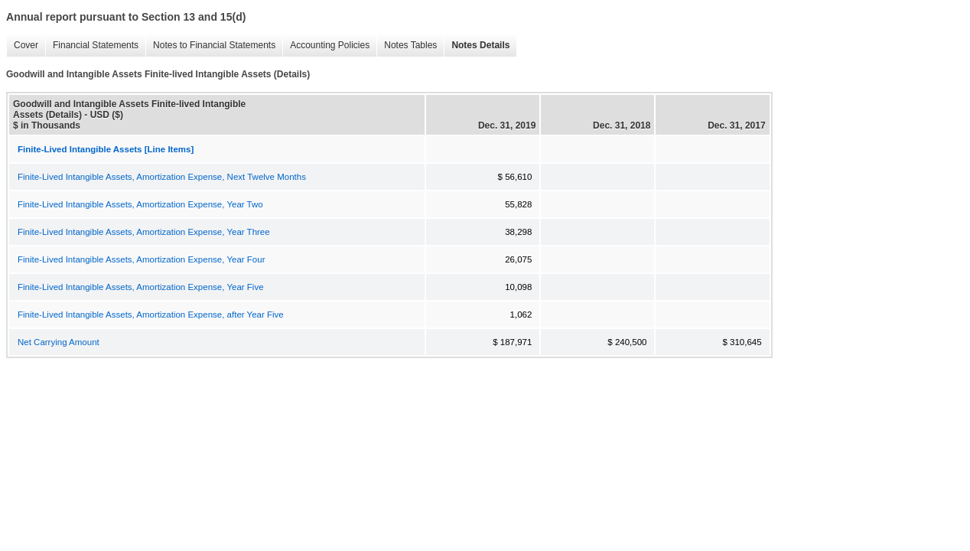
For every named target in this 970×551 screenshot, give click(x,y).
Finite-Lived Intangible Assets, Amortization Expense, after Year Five (151, 314)
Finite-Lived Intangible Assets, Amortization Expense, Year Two (140, 204)
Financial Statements (91, 45)
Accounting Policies (325, 45)
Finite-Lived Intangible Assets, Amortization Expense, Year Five (141, 287)
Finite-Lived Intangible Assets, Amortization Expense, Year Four (141, 259)
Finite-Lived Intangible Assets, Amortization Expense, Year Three (144, 231)
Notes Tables (406, 45)
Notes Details (476, 45)
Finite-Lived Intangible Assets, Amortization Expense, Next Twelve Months (162, 176)
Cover (22, 45)
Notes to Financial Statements (210, 45)
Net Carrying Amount (58, 342)
